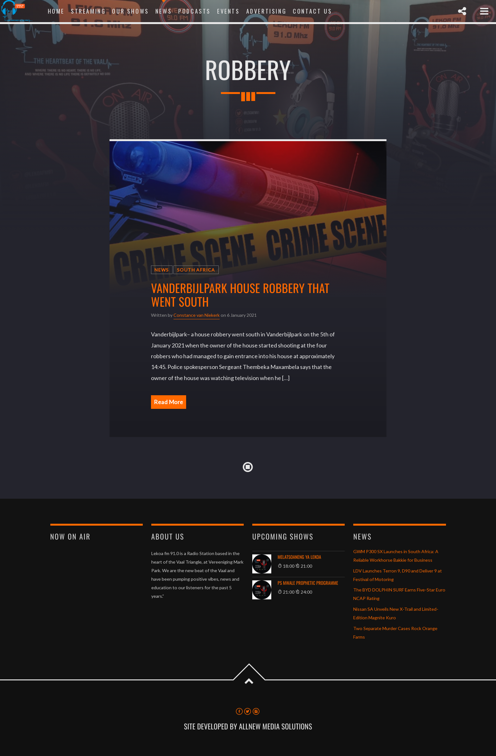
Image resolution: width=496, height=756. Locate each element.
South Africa (196, 269)
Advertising (266, 11)
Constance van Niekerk (196, 315)
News (163, 11)
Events (228, 11)
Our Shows (130, 11)
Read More (168, 401)
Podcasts (194, 11)
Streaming (88, 11)
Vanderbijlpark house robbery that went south (240, 294)
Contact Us (312, 11)
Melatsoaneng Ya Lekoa (299, 557)
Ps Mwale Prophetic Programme (308, 583)
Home (56, 11)
